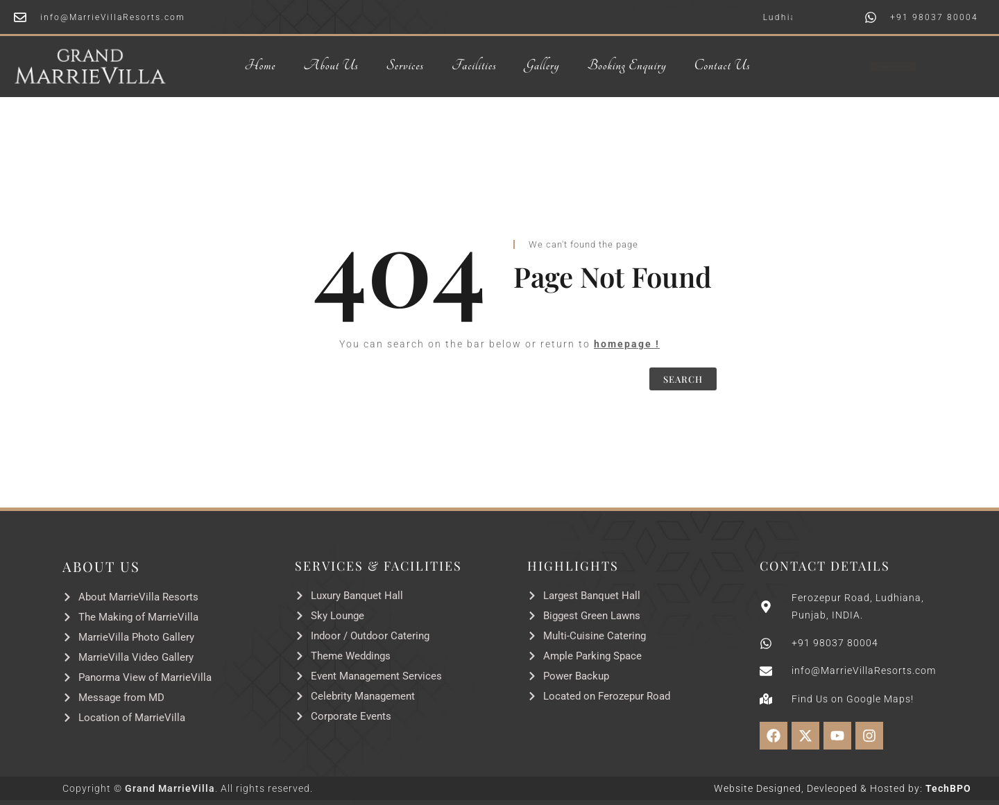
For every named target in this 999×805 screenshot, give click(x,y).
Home (260, 65)
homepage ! (627, 343)
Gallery (541, 65)
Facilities (474, 65)
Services (405, 65)
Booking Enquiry (626, 65)
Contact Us (722, 65)
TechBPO (948, 788)
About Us (330, 65)
